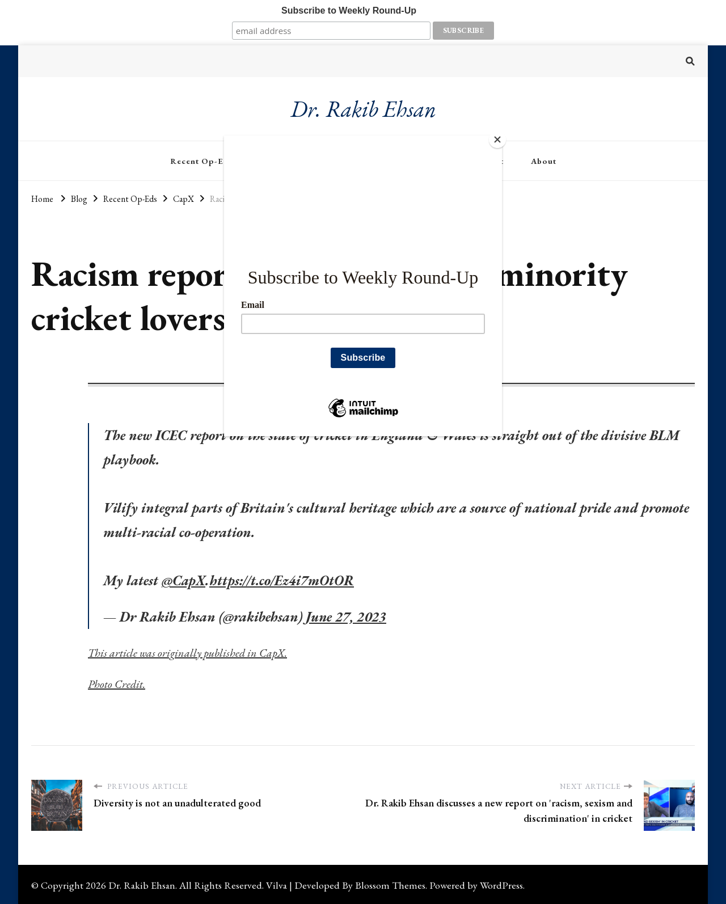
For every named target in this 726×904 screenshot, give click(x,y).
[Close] (499, 138)
